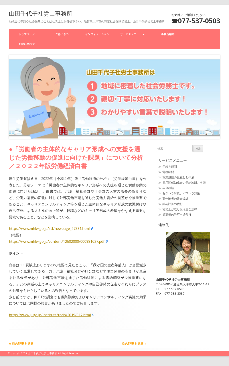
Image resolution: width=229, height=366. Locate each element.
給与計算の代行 (172, 204)
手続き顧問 (169, 167)
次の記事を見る (134, 343)
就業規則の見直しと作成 (178, 177)
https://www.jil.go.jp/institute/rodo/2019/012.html (50, 314)
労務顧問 (168, 172)
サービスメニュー (131, 34)
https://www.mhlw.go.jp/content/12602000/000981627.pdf (57, 241)
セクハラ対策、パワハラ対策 (181, 193)
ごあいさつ (62, 34)
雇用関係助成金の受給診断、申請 (184, 183)
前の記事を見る (21, 343)
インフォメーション (97, 34)
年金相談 (168, 188)
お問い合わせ (27, 44)
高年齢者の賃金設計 (175, 199)
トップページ (27, 34)
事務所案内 (167, 34)
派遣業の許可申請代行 (176, 215)
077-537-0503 (199, 20)
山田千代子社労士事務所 (40, 13)
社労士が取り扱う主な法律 (179, 209)
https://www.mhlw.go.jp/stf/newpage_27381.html (49, 228)
